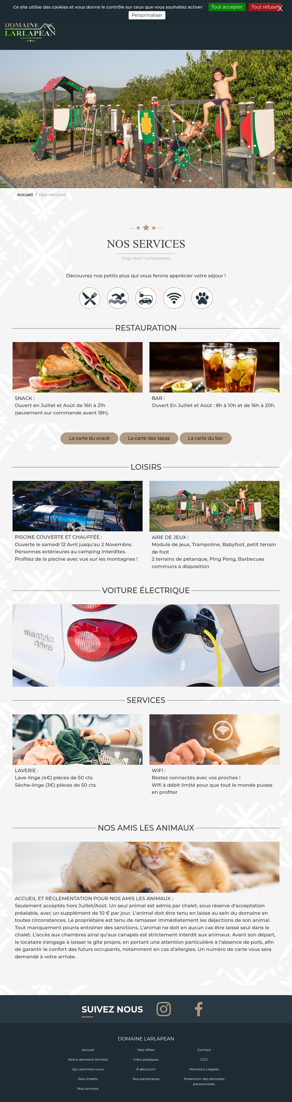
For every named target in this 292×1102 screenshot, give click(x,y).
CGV (204, 1059)
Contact (204, 1050)
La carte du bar (205, 438)
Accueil (25, 194)
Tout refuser (265, 7)
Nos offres (146, 1050)
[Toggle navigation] (284, 37)
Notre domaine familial (88, 1059)
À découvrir (146, 1069)
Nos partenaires (146, 1079)
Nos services (87, 1088)
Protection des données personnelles (204, 1081)
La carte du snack (89, 438)
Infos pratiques (146, 1059)
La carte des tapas (149, 438)
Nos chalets (88, 1079)
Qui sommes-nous (88, 1069)
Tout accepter (227, 7)
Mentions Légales (204, 1069)
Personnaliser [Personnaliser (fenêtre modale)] (147, 15)
